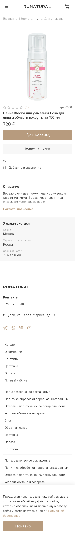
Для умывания (54, 19)
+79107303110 (14, 304)
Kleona (24, 19)
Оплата (10, 373)
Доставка (11, 366)
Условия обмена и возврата (25, 413)
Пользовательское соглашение (27, 392)
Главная (8, 19)
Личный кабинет (17, 380)
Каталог (10, 344)
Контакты (11, 359)
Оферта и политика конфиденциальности (35, 406)
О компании (13, 352)
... (37, 18)
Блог (8, 420)
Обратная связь (16, 427)
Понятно (23, 525)
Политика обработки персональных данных (36, 399)
